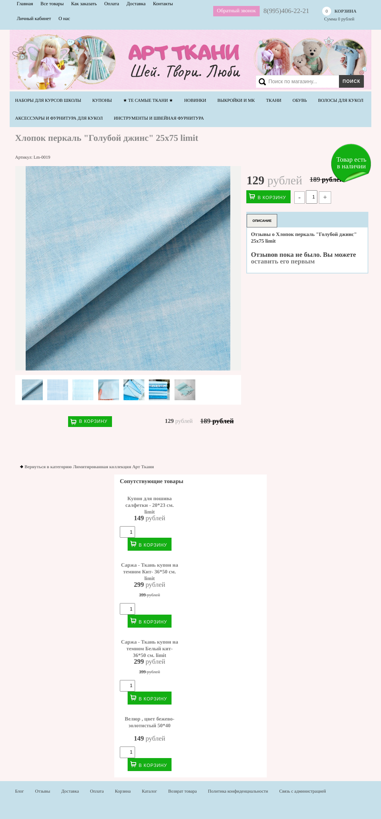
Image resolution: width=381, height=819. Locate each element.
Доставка (70, 791)
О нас (64, 18)
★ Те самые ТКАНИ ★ (148, 100)
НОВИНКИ (195, 100)
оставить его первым (283, 261)
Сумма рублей (339, 14)
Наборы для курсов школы (48, 100)
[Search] (308, 81)
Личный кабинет (34, 18)
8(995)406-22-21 (286, 10)
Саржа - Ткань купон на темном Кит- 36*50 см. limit (149, 572)
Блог (19, 791)
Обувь (299, 100)
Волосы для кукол (341, 100)
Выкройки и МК (236, 100)
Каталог (149, 791)
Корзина (123, 791)
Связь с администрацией (302, 791)
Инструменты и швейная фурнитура (159, 118)
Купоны (102, 100)
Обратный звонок (236, 11)
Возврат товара (182, 791)
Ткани (273, 100)
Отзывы (42, 791)
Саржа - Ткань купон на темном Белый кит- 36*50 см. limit (149, 648)
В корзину (93, 421)
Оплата (97, 791)
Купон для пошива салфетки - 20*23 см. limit (149, 505)
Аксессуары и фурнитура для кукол (59, 118)
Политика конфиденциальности (238, 791)
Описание (262, 221)
